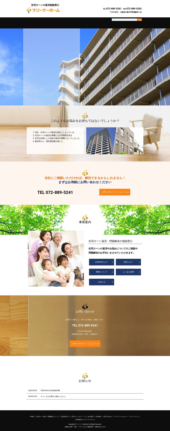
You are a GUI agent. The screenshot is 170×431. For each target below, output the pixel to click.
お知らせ (101, 280)
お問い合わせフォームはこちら (115, 190)
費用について (101, 270)
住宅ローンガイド (77, 22)
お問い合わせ (120, 22)
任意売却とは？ (101, 260)
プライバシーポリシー (121, 414)
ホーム (34, 22)
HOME (32, 414)
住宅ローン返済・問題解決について (48, 22)
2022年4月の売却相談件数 (50, 388)
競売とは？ (128, 260)
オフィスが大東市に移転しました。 (54, 394)
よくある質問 (91, 22)
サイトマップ (134, 414)
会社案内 (106, 22)
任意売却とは (62, 22)
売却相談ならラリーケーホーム (85, 417)
